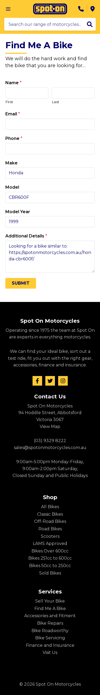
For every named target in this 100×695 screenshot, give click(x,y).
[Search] (90, 24)
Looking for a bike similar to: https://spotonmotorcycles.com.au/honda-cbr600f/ (50, 257)
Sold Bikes (50, 573)
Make (11, 162)
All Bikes (50, 506)
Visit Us (50, 652)
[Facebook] (37, 381)
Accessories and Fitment (50, 615)
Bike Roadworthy (50, 630)
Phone (13, 138)
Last (55, 102)
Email (12, 113)
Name (13, 82)
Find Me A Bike (50, 608)
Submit (21, 283)
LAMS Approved (50, 543)
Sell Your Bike (50, 601)
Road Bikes (50, 528)
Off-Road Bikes (50, 521)
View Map (50, 426)
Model (12, 187)
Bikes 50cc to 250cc (50, 565)
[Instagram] (63, 381)
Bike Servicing (50, 637)
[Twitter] (50, 381)
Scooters (50, 536)
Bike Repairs (50, 623)
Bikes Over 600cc (50, 550)
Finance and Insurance (50, 645)
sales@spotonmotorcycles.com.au (50, 447)
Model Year (17, 211)
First (9, 102)
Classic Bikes (50, 514)
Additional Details (26, 236)
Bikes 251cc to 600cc (50, 558)
